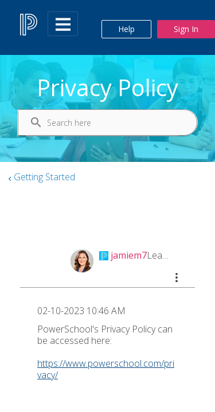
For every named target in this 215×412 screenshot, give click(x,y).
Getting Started (44, 177)
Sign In (186, 28)
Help (126, 28)
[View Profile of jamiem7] (129, 255)
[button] (176, 277)
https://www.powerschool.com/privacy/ (105, 369)
